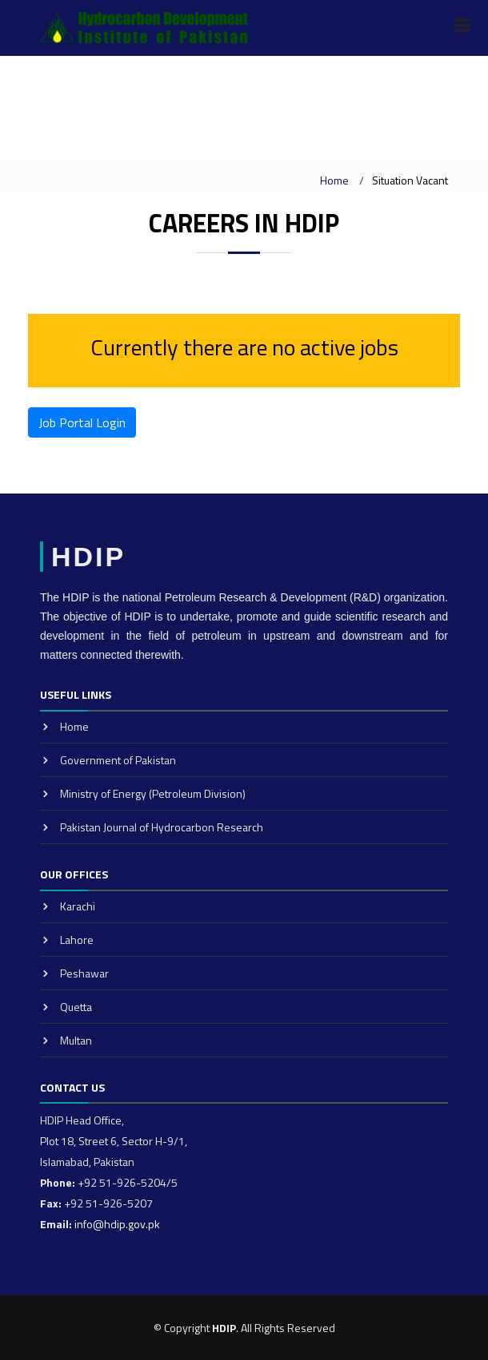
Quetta (76, 1006)
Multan (76, 1040)
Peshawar (84, 973)
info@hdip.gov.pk (117, 1223)
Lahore (77, 939)
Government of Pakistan (118, 759)
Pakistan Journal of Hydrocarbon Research (161, 827)
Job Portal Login (82, 422)
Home (334, 180)
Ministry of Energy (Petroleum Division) (153, 793)
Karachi (77, 906)
